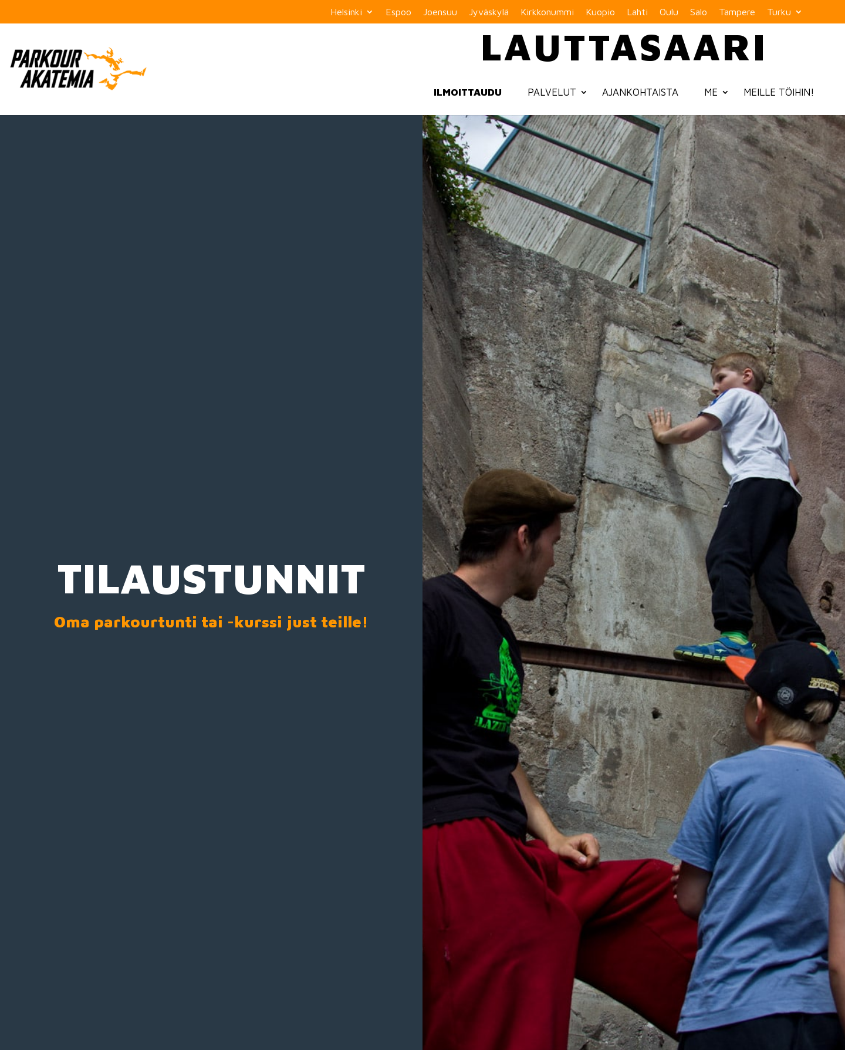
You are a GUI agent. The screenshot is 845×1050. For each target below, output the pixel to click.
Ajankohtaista (640, 92)
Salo (698, 12)
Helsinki (346, 12)
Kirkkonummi (547, 12)
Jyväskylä (489, 12)
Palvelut (552, 92)
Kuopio (600, 12)
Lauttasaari (624, 46)
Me (711, 92)
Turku (779, 12)
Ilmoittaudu (468, 92)
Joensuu (440, 12)
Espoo (398, 12)
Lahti (637, 12)
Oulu (669, 12)
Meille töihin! (778, 92)
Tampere (737, 12)
